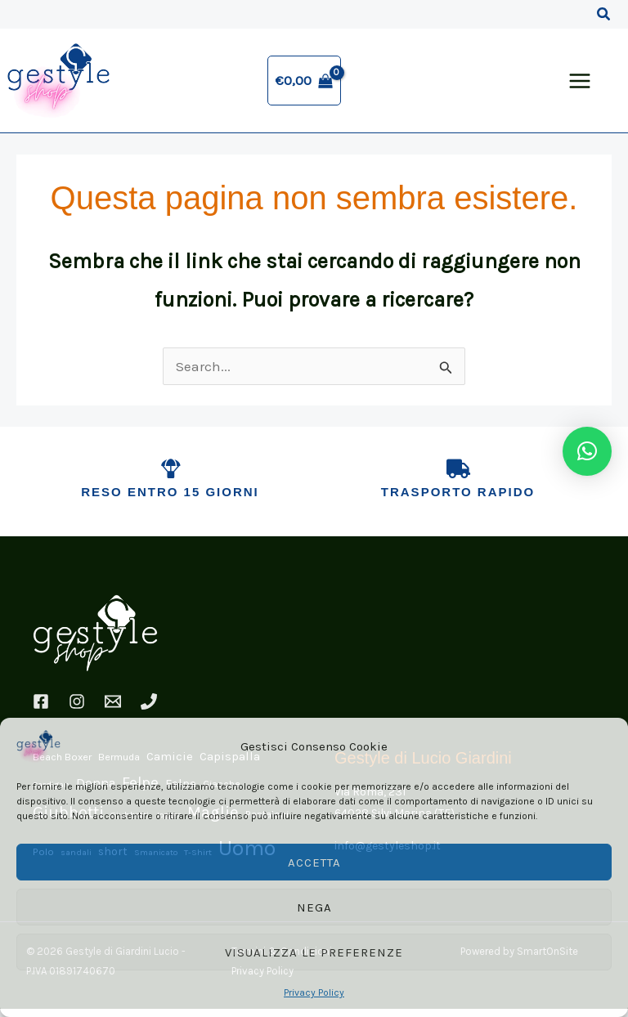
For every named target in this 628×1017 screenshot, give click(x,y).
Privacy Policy (314, 992)
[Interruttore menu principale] (580, 84)
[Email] (113, 709)
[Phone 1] (149, 709)
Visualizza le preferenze (314, 952)
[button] (604, 14)
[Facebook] (41, 709)
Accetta (314, 862)
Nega (314, 907)
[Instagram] (77, 709)
